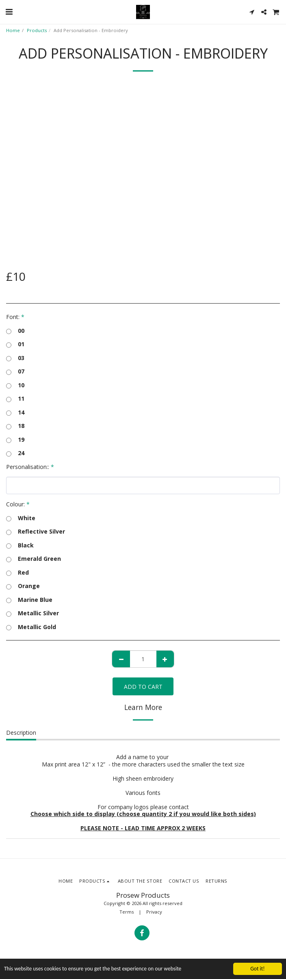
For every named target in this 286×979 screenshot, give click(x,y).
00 (15, 330)
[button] (9, 11)
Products (37, 30)
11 (15, 398)
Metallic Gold (31, 627)
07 (15, 371)
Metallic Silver (32, 613)
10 (15, 385)
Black (20, 545)
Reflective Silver (35, 531)
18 (15, 426)
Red (17, 572)
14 (15, 412)
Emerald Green (33, 558)
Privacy (154, 912)
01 (15, 344)
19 (15, 439)
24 (15, 453)
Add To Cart (143, 686)
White (20, 518)
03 (15, 358)
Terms (126, 912)
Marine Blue (29, 599)
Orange (23, 586)
